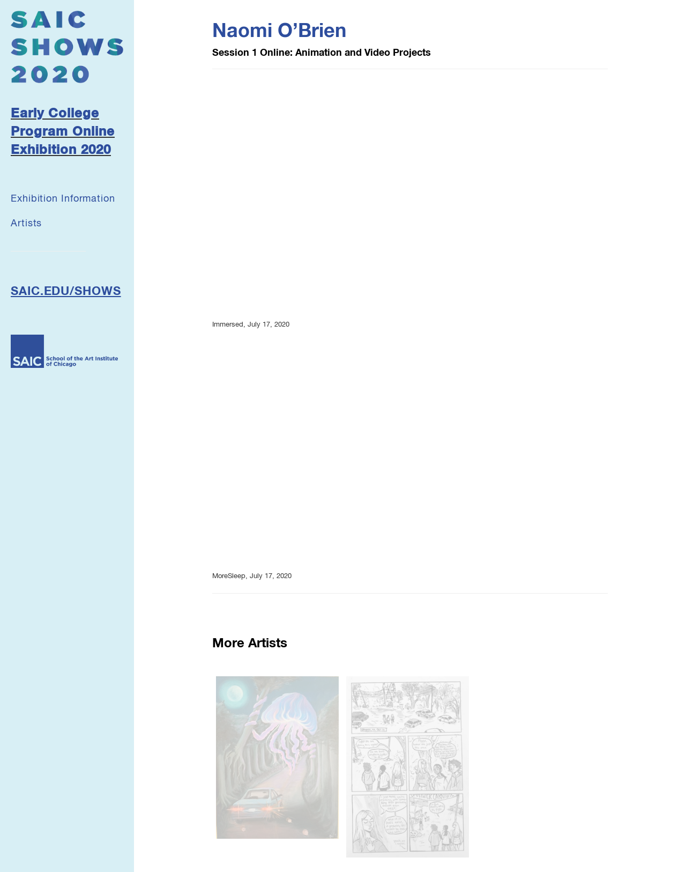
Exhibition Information (63, 199)
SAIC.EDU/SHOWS (66, 292)
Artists (26, 223)
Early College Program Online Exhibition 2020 (63, 132)
